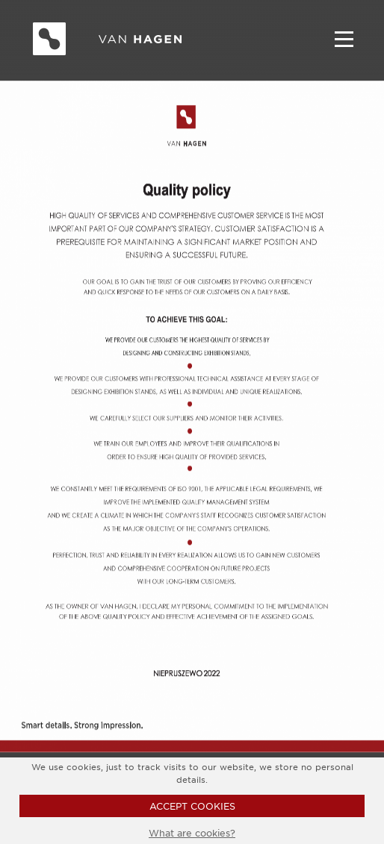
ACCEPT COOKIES (192, 806)
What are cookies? (192, 833)
